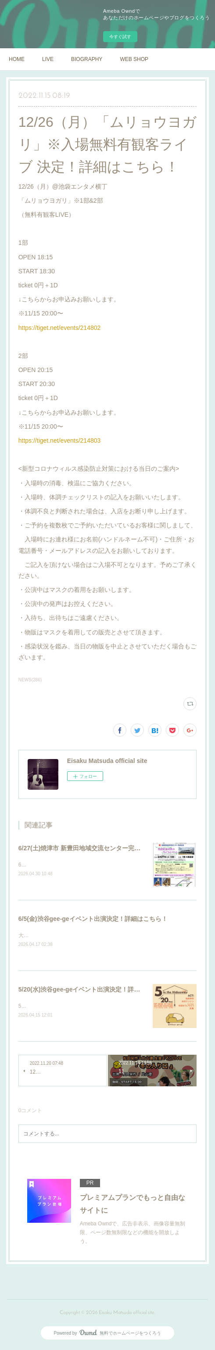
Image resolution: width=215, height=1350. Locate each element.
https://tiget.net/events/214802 (59, 327)
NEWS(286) (30, 679)
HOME (17, 59)
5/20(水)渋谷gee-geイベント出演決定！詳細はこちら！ (94, 990)
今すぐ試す (120, 36)
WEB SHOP (134, 59)
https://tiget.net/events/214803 (59, 440)
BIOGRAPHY (86, 59)
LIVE (48, 59)
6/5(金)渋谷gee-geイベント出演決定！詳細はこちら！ (93, 919)
